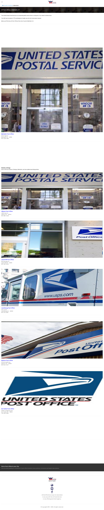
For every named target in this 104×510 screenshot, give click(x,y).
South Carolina (8, 5)
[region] (52, 36)
